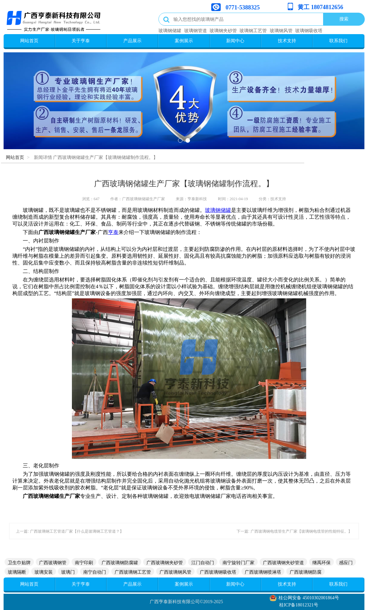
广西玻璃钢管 (52, 562)
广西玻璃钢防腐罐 (120, 562)
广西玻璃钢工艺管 (133, 572)
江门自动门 (202, 562)
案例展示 (184, 40)
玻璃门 (68, 572)
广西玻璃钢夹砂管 (164, 562)
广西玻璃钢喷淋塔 (263, 572)
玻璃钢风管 (281, 30)
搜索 (343, 18)
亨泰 (113, 232)
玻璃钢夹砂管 (223, 30)
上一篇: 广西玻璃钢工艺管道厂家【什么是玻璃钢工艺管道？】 (70, 531)
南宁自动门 (94, 572)
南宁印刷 (84, 562)
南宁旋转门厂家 (238, 562)
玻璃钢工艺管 (253, 30)
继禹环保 (321, 562)
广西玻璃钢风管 (175, 572)
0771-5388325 (242, 7)
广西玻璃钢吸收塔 (218, 572)
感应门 (346, 562)
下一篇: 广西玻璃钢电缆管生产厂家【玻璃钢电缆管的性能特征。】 (294, 531)
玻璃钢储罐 (169, 30)
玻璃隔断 (17, 572)
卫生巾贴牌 (19, 562)
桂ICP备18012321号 (298, 605)
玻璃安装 (43, 572)
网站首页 (29, 40)
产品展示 (132, 40)
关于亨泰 (81, 40)
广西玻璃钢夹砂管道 (283, 562)
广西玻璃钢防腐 (305, 572)
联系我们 (338, 40)
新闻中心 (235, 40)
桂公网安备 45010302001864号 (309, 597)
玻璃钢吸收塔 (308, 30)
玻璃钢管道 (195, 30)
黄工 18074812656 (320, 7)
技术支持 (287, 40)
